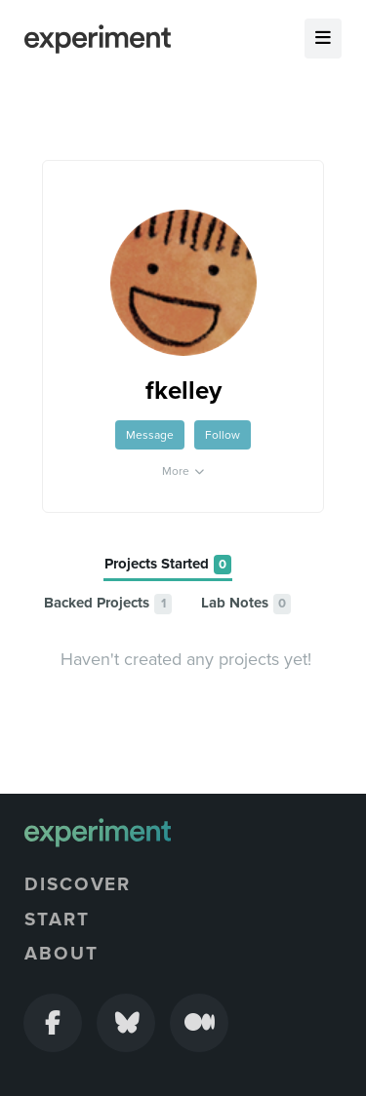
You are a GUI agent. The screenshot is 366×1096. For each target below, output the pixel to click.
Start (57, 919)
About (61, 953)
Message (150, 435)
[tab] (167, 565)
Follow (222, 435)
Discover (77, 884)
